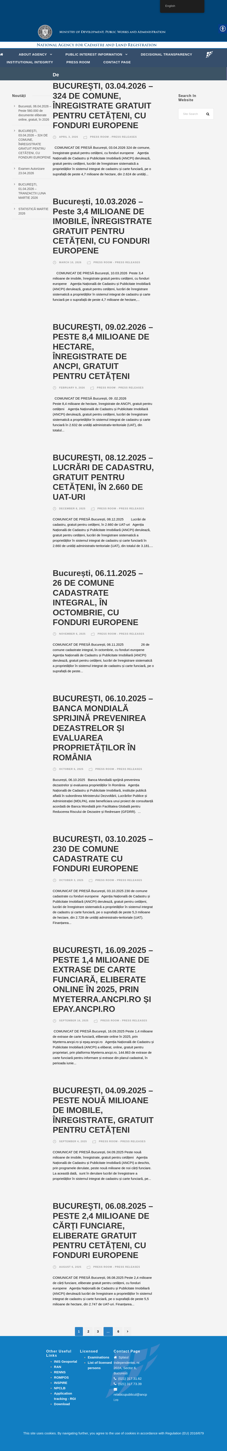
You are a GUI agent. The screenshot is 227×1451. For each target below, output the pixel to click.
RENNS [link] (60, 1372)
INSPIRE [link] (60, 1383)
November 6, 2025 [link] (72, 633)
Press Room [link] (78, 62)
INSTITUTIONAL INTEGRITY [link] (30, 62)
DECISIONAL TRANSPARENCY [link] (166, 54)
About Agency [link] (33, 54)
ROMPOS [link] (61, 1377)
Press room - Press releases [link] (113, 136)
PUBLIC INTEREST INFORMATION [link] (93, 54)
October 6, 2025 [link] (71, 769)
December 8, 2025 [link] (72, 508)
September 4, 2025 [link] (73, 1141)
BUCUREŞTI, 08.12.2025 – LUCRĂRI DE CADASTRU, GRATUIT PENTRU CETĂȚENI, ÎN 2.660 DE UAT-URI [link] (103, 477)
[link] (3, 54)
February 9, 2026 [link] (72, 387)
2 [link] (88, 1331)
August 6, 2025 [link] (70, 1267)
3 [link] (98, 1331)
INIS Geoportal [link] (65, 1361)
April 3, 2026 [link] (68, 136)
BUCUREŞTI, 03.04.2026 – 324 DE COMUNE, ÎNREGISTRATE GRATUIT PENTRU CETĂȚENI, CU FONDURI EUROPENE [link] (103, 105)
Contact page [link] (117, 62)
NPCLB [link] (60, 1388)
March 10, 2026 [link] (70, 262)
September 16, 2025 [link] (73, 1020)
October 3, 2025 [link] (71, 880)
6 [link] (118, 1331)
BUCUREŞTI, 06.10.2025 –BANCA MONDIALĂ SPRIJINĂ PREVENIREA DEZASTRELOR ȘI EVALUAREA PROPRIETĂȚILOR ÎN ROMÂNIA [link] (103, 728)
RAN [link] (57, 1367)
